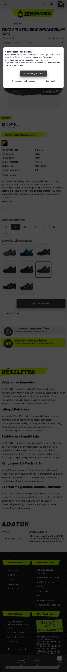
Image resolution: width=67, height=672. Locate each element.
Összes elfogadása (32, 73)
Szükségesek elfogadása (23, 81)
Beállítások (50, 81)
